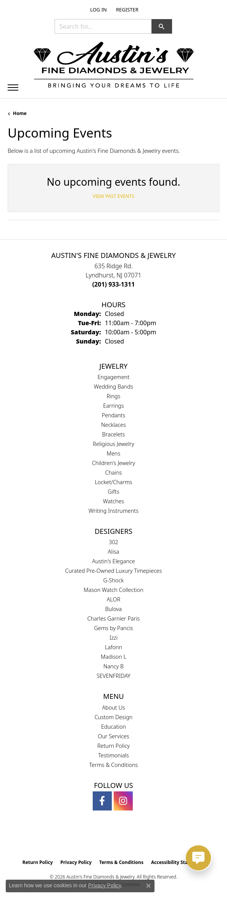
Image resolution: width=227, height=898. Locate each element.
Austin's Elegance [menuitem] (113, 561)
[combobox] (103, 26)
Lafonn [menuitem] (113, 647)
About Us (113, 707)
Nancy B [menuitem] (113, 666)
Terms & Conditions (113, 764)
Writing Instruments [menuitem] (113, 510)
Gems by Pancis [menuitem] (113, 628)
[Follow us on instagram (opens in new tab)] (123, 800)
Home (20, 113)
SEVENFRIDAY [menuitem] (113, 675)
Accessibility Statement (177, 862)
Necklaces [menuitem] (113, 424)
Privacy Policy (76, 862)
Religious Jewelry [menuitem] (113, 443)
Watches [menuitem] (113, 501)
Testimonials (113, 755)
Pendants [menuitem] (114, 415)
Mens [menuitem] (114, 453)
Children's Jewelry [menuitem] (113, 463)
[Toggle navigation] (13, 87)
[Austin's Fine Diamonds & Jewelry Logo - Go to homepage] (114, 66)
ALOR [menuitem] (114, 599)
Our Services (113, 736)
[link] (126, 9)
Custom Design (114, 717)
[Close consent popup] (148, 885)
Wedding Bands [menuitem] (113, 386)
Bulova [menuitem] (113, 609)
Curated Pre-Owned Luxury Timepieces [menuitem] (113, 570)
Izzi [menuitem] (113, 637)
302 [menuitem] (113, 542)
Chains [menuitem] (113, 472)
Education (113, 726)
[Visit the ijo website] (126, 839)
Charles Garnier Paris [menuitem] (113, 618)
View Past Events (113, 196)
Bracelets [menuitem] (113, 434)
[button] (98, 9)
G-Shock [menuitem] (113, 580)
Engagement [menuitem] (114, 377)
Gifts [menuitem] (113, 491)
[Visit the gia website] (101, 839)
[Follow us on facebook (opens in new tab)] (102, 800)
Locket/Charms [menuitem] (113, 482)
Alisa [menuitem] (113, 551)
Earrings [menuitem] (113, 405)
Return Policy (113, 745)
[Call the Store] (113, 284)
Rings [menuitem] (114, 396)
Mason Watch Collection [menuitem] (113, 589)
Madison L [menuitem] (113, 656)
